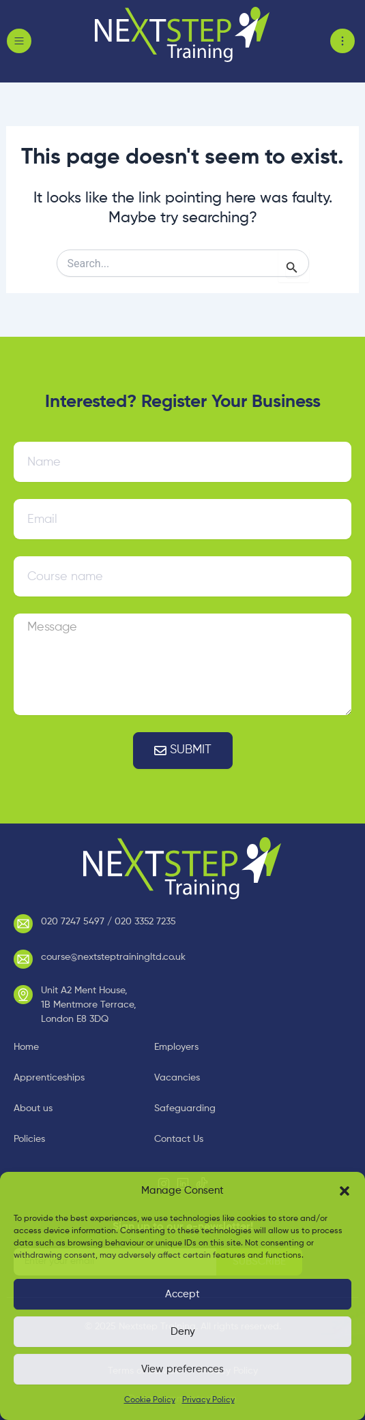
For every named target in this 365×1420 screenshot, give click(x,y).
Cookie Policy (149, 1400)
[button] (344, 1191)
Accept (182, 1294)
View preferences (182, 1369)
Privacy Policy (208, 1400)
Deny (183, 1332)
